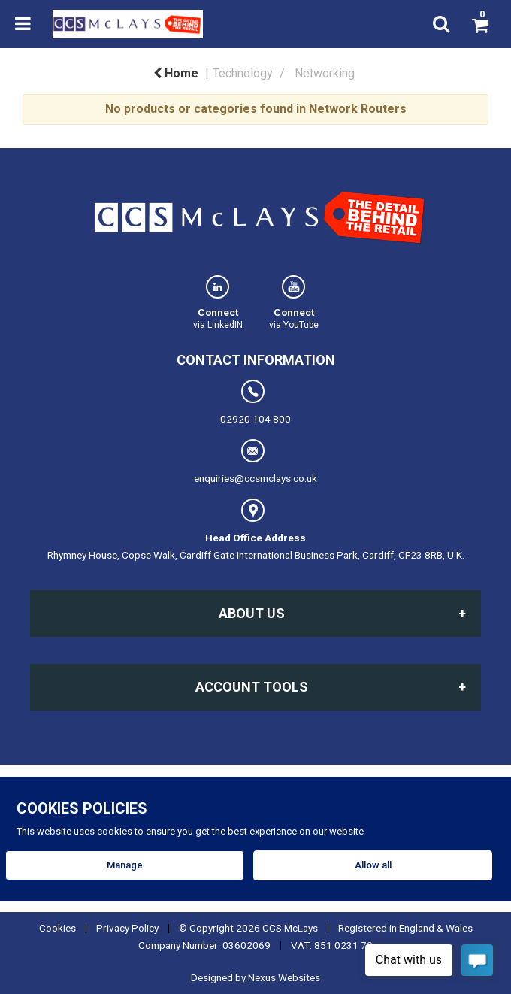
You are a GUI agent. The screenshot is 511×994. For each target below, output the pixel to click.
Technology (243, 73)
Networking (325, 73)
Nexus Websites (284, 977)
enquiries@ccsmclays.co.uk (255, 461)
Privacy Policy (127, 928)
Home (175, 73)
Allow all (373, 865)
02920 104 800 (255, 402)
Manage (125, 865)
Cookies (57, 928)
